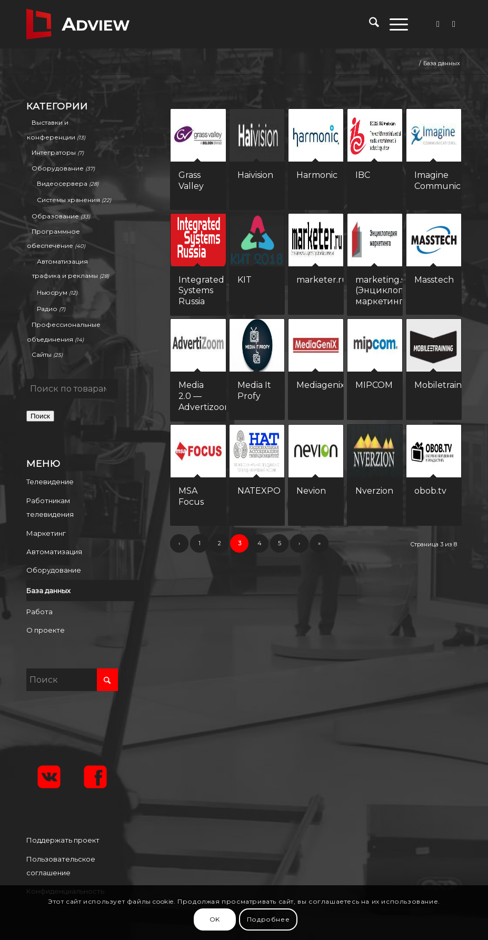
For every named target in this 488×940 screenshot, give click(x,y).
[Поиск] (368, 24)
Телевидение (50, 481)
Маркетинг (46, 533)
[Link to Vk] (454, 24)
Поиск (40, 416)
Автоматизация (54, 551)
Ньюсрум (52, 292)
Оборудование (58, 168)
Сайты (42, 354)
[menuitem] (368, 24)
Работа (39, 611)
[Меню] (393, 24)
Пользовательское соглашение (60, 866)
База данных (48, 590)
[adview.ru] (78, 24)
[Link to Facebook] (438, 24)
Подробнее (268, 919)
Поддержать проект (62, 840)
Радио (47, 309)
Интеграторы (54, 152)
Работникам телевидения (50, 507)
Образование (55, 216)
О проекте (45, 630)
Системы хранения (68, 200)
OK (215, 919)
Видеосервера (62, 183)
